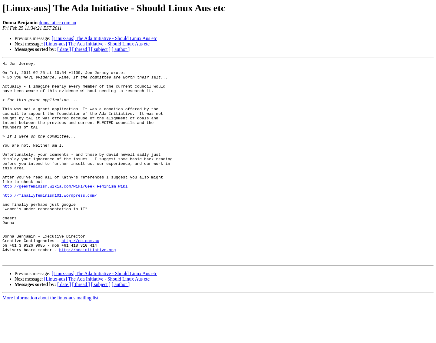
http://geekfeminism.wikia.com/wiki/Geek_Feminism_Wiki (64, 211)
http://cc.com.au (80, 277)
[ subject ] (101, 49)
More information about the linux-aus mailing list (50, 337)
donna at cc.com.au (57, 22)
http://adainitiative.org (87, 288)
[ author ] (121, 49)
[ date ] (64, 49)
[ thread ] (81, 49)
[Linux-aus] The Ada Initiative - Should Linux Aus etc (104, 38)
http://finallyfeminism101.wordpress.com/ (49, 222)
